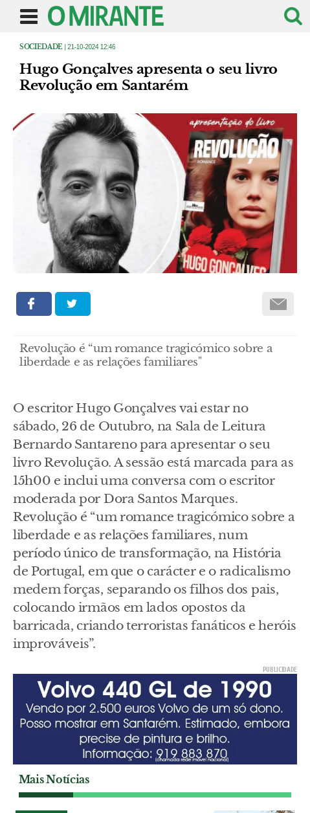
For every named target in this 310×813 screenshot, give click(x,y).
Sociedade (41, 47)
